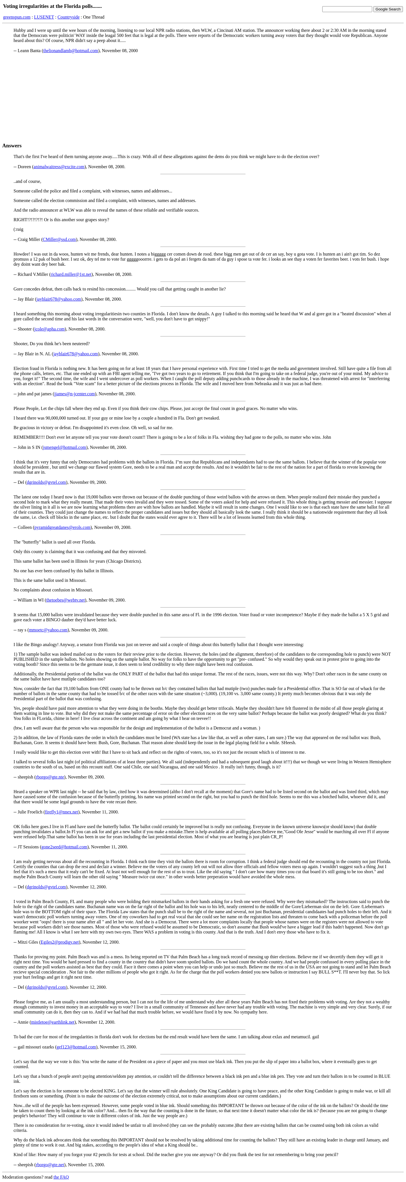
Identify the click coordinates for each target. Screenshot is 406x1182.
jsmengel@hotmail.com (64, 447)
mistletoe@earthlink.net (52, 1022)
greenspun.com (16, 17)
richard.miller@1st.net (71, 274)
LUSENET (44, 17)
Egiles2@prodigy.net (60, 942)
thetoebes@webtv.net (65, 600)
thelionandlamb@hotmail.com (70, 50)
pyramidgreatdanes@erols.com (62, 527)
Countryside (69, 17)
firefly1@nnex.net (61, 812)
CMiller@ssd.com (59, 239)
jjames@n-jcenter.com (74, 393)
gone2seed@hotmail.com (64, 846)
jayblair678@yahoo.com (58, 299)
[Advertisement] (203, 97)
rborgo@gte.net (50, 1164)
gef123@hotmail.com (76, 1046)
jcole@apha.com (49, 329)
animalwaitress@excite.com (59, 166)
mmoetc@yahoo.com (48, 629)
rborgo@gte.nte (50, 777)
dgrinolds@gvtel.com (46, 482)
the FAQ (61, 1177)
